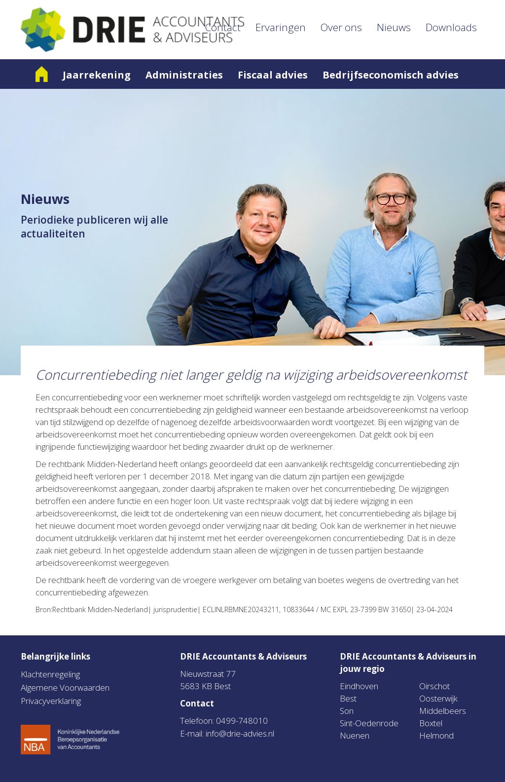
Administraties (184, 74)
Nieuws (394, 27)
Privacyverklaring (51, 700)
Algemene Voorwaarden (65, 687)
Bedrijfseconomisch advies (391, 74)
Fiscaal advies (273, 74)
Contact (223, 27)
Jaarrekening (97, 74)
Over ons (341, 27)
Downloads (451, 27)
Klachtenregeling (50, 674)
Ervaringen (280, 27)
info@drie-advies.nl (240, 733)
